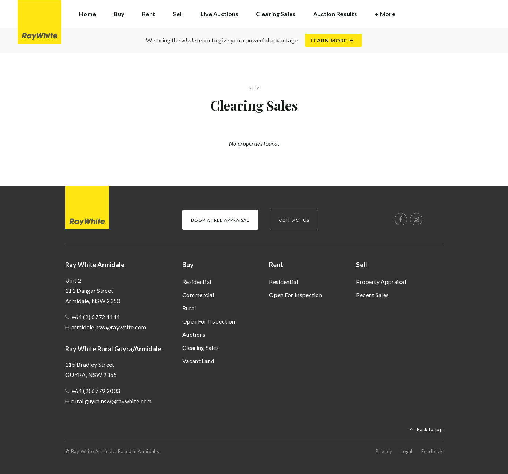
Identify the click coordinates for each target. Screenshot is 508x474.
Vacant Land (198, 360)
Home (87, 13)
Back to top (430, 429)
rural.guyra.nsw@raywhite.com (111, 401)
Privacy (384, 451)
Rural (189, 308)
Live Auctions (220, 13)
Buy (188, 265)
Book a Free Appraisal (220, 220)
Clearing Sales (275, 13)
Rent (276, 265)
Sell (361, 265)
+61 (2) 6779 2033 (95, 390)
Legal (406, 451)
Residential (196, 281)
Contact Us (294, 220)
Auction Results (335, 13)
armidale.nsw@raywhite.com (108, 327)
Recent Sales (372, 294)
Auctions (193, 334)
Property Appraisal (381, 281)
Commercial (198, 294)
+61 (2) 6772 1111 (95, 316)
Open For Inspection (208, 321)
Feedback (432, 451)
